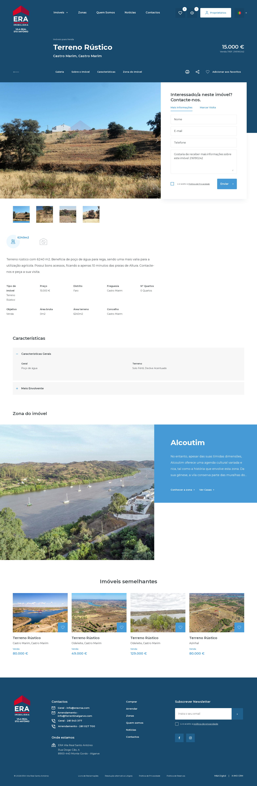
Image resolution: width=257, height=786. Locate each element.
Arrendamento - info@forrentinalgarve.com (72, 714)
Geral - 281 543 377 (67, 721)
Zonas (82, 12)
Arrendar (131, 708)
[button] (157, 140)
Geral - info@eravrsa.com (70, 707)
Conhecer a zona (183, 505)
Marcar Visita (208, 107)
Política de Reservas (176, 776)
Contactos (153, 12)
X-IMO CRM (237, 776)
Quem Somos (105, 12)
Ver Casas (206, 505)
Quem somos (134, 722)
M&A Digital (220, 776)
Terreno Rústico (27, 654)
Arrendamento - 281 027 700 (73, 727)
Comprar (131, 701)
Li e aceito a (193, 184)
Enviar (227, 184)
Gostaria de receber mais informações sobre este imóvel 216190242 (203, 161)
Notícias (130, 12)
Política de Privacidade (199, 184)
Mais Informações (181, 107)
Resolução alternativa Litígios (118, 776)
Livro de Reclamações (88, 776)
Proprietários (215, 12)
